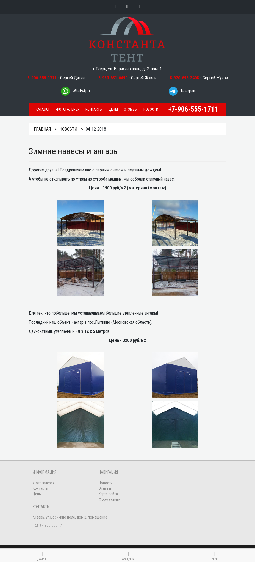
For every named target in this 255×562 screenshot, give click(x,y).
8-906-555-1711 (42, 78)
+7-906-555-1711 (193, 109)
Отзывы (130, 109)
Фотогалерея (67, 109)
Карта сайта (108, 494)
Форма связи (109, 499)
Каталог (43, 109)
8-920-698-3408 (184, 78)
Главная (42, 129)
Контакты (93, 109)
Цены (113, 109)
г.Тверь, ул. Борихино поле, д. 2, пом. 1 (127, 68)
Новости (150, 109)
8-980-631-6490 (112, 78)
